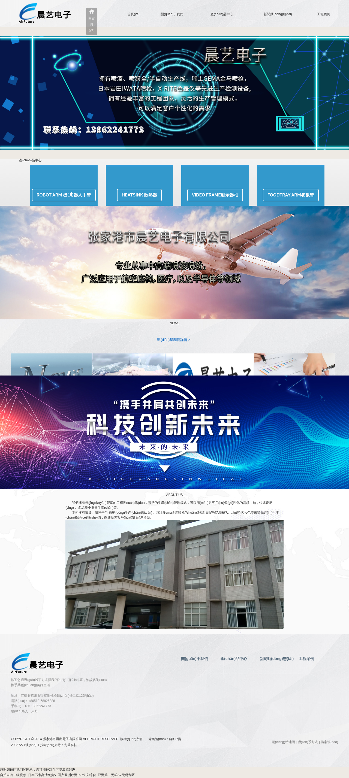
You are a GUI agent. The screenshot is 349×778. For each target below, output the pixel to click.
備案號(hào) (329, 742)
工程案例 (323, 14)
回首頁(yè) (91, 24)
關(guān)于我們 (172, 14)
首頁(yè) (133, 14)
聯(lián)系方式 (308, 742)
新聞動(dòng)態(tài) (278, 14)
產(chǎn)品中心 (221, 14)
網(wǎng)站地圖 (283, 742)
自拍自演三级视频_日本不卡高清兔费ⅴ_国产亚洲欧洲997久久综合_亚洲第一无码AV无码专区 (67, 775)
